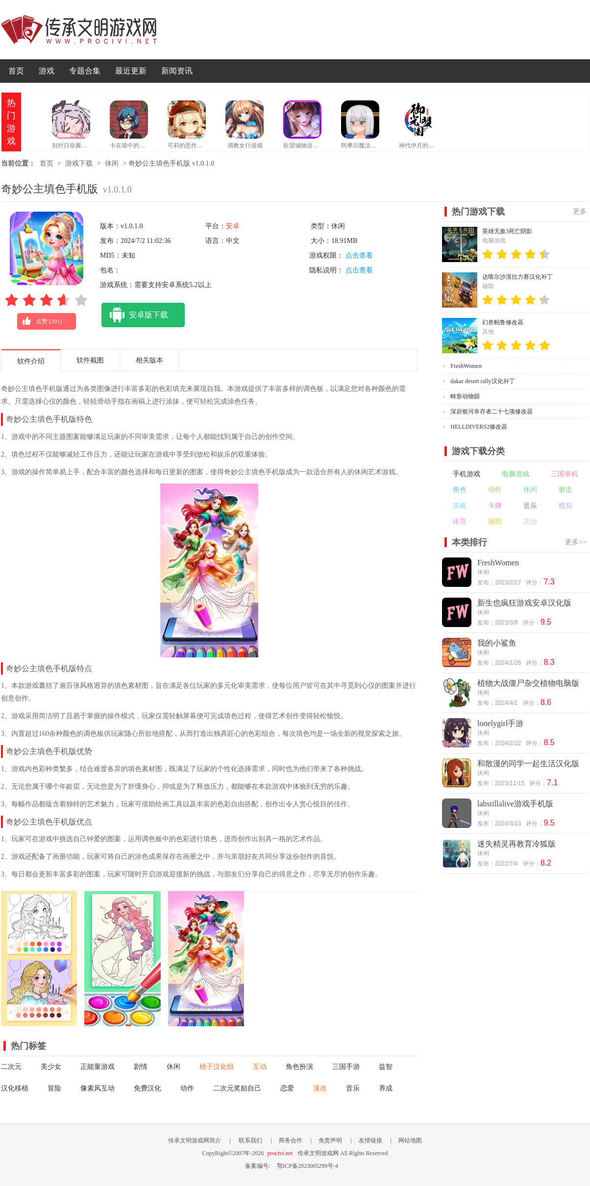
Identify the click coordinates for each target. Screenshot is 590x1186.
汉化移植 (14, 1088)
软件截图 (90, 360)
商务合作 (290, 1140)
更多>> (576, 542)
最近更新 (131, 71)
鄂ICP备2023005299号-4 (307, 1165)
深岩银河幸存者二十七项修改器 (491, 411)
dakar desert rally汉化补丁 (482, 381)
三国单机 (564, 474)
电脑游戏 (515, 474)
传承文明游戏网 (79, 30)
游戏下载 (79, 163)
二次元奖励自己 (237, 1088)
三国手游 (346, 1066)
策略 (460, 505)
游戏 (46, 71)
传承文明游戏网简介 (194, 1140)
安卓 (233, 226)
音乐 (353, 1088)
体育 (460, 521)
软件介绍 (31, 361)
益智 (386, 1066)
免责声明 (330, 1140)
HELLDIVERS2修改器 (478, 426)
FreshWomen (466, 366)
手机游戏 (466, 474)
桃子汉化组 (216, 1066)
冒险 (54, 1088)
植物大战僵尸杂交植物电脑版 (528, 683)
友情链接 (370, 1140)
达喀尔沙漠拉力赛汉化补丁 (517, 276)
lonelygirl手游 (500, 723)
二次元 (11, 1066)
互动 (260, 1066)
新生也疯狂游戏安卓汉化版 (524, 603)
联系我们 (250, 1140)
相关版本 (149, 360)
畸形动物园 (465, 396)
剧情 (141, 1066)
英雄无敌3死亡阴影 (507, 231)
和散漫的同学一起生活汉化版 (528, 763)
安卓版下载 (134, 315)
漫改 (320, 1088)
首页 (16, 71)
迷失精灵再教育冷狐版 (516, 844)
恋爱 (287, 1088)
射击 (565, 489)
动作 (187, 1088)
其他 (530, 521)
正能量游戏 (97, 1066)
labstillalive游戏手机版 (515, 803)
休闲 (112, 163)
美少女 (51, 1066)
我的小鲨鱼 (496, 643)
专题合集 (84, 71)
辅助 (495, 521)
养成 (386, 1088)
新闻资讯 (177, 71)
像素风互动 (97, 1088)
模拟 (565, 505)
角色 (460, 489)
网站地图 (410, 1140)
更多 (580, 211)
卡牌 (495, 505)
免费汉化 (147, 1088)
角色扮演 (299, 1066)
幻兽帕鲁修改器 (502, 322)
